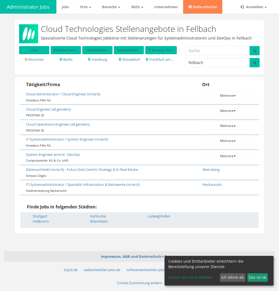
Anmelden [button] (253, 6)
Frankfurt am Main (161, 59)
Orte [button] (85, 6)
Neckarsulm (212, 184)
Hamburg (97, 59)
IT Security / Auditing (162, 50)
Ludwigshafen (159, 216)
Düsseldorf (129, 59)
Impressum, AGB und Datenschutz (131, 256)
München (34, 59)
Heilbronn (41, 221)
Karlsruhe (98, 216)
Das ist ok (257, 277)
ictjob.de (71, 269)
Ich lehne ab (232, 277)
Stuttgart (40, 216)
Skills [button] (137, 6)
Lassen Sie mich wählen (190, 277)
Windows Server (66, 50)
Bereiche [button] (111, 6)
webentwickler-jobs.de (102, 269)
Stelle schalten (203, 6)
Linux (34, 50)
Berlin (65, 59)
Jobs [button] (65, 6)
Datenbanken (97, 50)
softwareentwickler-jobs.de (148, 269)
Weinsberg (211, 169)
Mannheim (99, 221)
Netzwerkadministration (130, 50)
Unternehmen (166, 6)
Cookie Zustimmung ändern (139, 282)
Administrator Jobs (28, 7)
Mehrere (228, 95)
